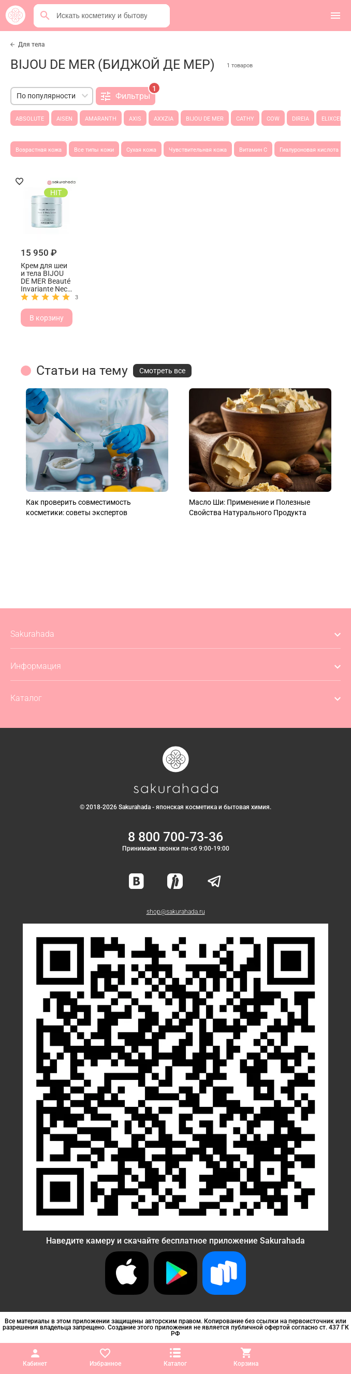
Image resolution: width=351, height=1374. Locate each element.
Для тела (31, 44)
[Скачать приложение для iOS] (127, 1292)
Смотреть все (162, 371)
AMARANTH (100, 118)
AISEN (64, 118)
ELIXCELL (333, 118)
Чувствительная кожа (198, 150)
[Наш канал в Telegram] (214, 882)
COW (273, 118)
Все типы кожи (94, 150)
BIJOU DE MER (205, 118)
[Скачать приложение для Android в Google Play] (175, 1292)
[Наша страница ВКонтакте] (136, 882)
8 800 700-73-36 (175, 836)
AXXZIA (163, 118)
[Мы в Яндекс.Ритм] (175, 882)
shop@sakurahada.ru (176, 911)
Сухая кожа (141, 150)
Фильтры (128, 94)
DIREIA (300, 118)
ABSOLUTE (30, 118)
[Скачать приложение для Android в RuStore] (175, 1226)
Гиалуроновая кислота (309, 150)
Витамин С (253, 150)
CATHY (245, 118)
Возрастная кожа (39, 150)
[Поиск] (45, 15)
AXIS (135, 118)
